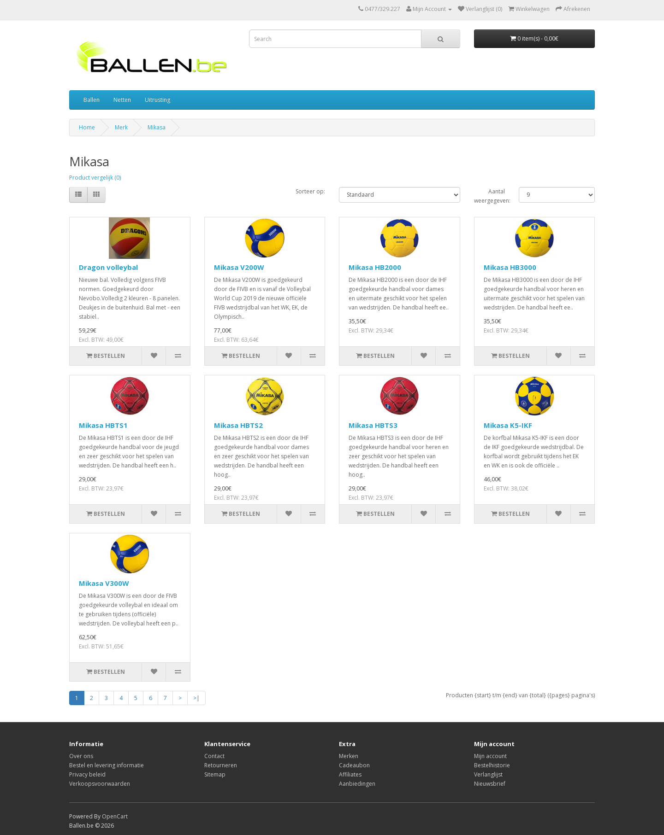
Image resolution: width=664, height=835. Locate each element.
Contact (214, 756)
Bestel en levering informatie (106, 765)
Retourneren (220, 765)
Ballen (91, 100)
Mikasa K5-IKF (508, 425)
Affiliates (350, 774)
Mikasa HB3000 (510, 267)
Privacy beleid (87, 774)
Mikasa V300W (104, 583)
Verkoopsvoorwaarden (99, 784)
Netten (122, 100)
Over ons (81, 756)
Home (87, 127)
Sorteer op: (310, 191)
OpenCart (115, 816)
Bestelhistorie (492, 765)
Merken (348, 756)
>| (196, 698)
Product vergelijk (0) (95, 177)
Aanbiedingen (357, 784)
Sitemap (214, 774)
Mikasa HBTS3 (373, 425)
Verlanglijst (488, 774)
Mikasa (157, 127)
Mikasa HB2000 (375, 267)
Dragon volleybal (108, 267)
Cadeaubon (354, 765)
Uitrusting (157, 100)
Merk (121, 127)
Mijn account (490, 756)
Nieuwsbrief (489, 784)
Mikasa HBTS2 (238, 425)
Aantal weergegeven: (489, 195)
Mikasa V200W (239, 267)
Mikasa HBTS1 (103, 425)
